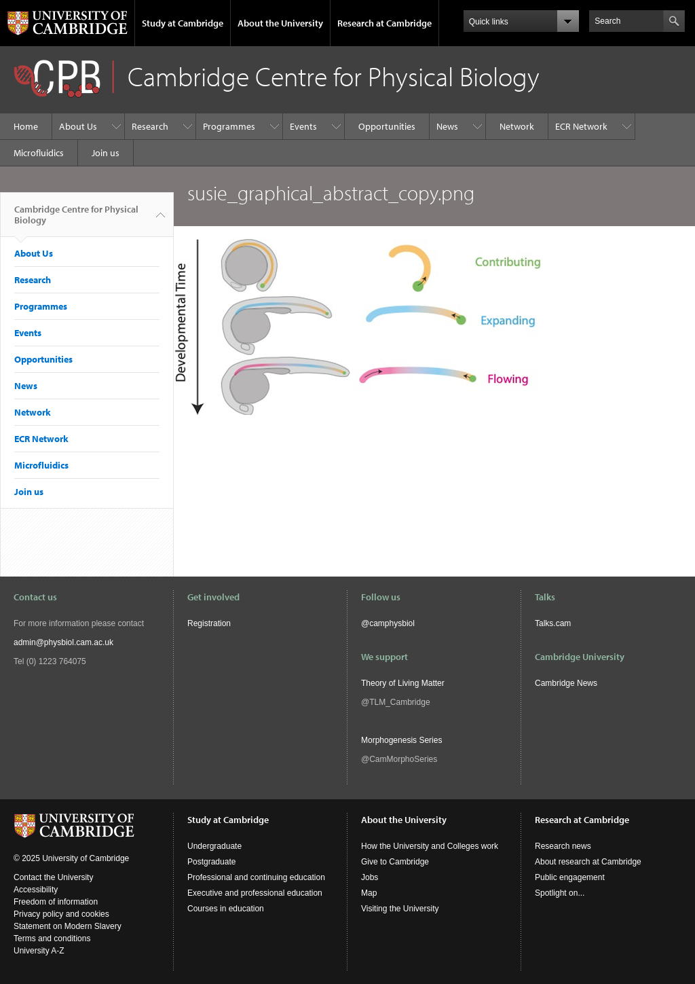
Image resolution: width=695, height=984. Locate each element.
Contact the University (53, 877)
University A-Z (39, 950)
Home (26, 126)
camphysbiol (392, 623)
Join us (105, 153)
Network (517, 126)
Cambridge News (566, 683)
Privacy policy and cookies (61, 914)
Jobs (369, 877)
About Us (78, 126)
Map (369, 893)
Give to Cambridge (395, 862)
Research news (563, 846)
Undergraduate (214, 846)
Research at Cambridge (384, 23)
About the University (280, 23)
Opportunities (386, 126)
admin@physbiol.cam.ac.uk (63, 642)
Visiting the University (400, 908)
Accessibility (36, 889)
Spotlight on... (559, 893)
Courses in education (225, 908)
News (447, 126)
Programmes (229, 126)
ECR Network (581, 126)
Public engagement (570, 877)
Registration (209, 623)
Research (150, 126)
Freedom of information (56, 902)
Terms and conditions (52, 938)
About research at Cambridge (588, 862)
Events (303, 126)
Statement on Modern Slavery (67, 926)
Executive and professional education (254, 893)
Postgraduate (211, 862)
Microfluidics (39, 153)
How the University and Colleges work (429, 846)
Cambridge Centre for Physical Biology (76, 220)
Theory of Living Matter (403, 683)
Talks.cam (553, 623)
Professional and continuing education (256, 877)
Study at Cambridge (182, 23)
